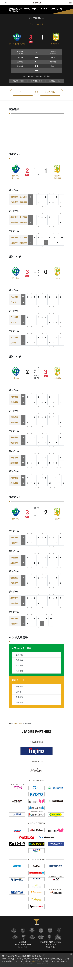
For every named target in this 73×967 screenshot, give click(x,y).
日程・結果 (17, 723)
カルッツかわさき (36, 24)
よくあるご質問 (50, 945)
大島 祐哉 (15, 378)
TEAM (5, 2)
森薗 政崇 (57, 178)
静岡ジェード (56, 44)
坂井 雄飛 (57, 378)
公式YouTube (50, 92)
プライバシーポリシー (22, 945)
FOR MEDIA (22, 947)
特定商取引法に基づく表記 (50, 942)
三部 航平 (57, 176)
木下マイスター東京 (17, 44)
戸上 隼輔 (15, 278)
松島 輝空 (15, 176)
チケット (22, 92)
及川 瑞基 (15, 178)
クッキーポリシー (36, 961)
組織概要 (22, 942)
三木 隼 (57, 278)
